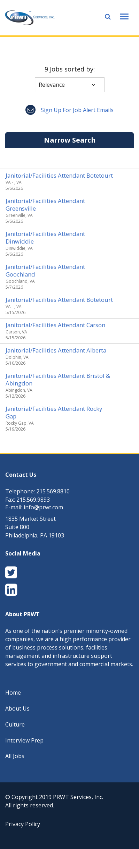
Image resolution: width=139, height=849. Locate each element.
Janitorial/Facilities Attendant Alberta (56, 350)
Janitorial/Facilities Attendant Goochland (45, 270)
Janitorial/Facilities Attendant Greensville (45, 204)
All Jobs (14, 756)
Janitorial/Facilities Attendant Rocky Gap (54, 412)
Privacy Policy (22, 824)
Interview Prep (24, 740)
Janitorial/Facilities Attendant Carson (55, 325)
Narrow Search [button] (69, 140)
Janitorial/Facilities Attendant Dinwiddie (45, 237)
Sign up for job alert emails (69, 110)
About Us (17, 708)
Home (13, 692)
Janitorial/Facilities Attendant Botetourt (59, 175)
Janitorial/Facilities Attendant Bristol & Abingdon (58, 379)
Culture (15, 724)
